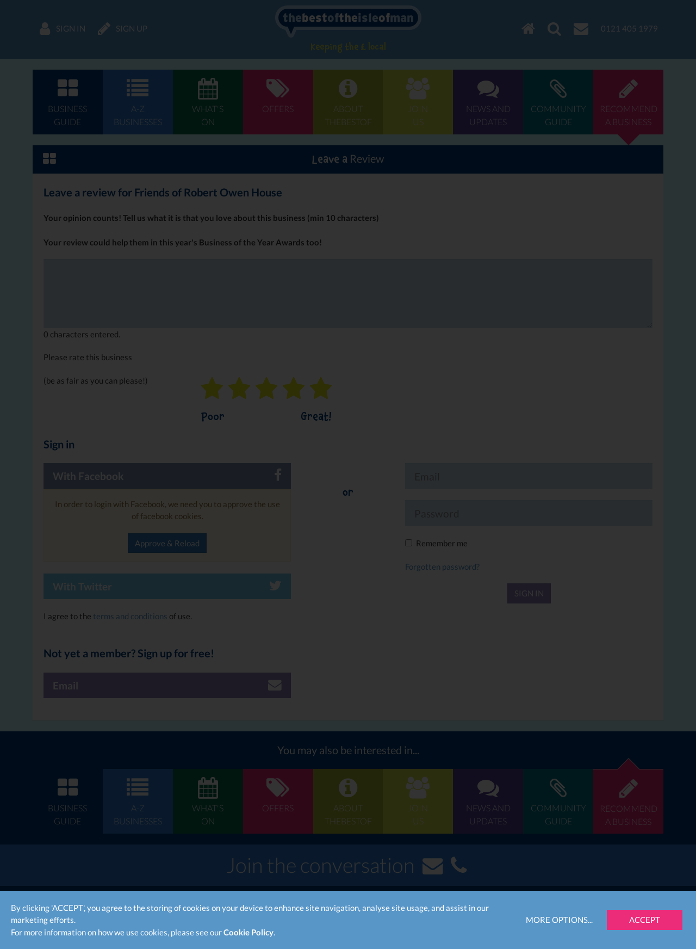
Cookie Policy (248, 932)
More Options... (559, 920)
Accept (644, 920)
